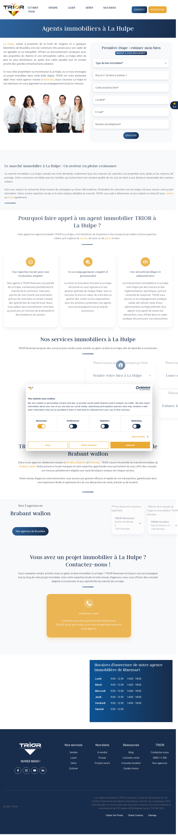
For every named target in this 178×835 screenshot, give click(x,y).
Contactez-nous (160, 752)
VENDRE (53, 7)
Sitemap (152, 815)
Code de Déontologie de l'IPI (153, 797)
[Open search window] (171, 9)
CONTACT (139, 9)
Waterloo (81, 462)
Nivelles (70, 462)
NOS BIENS (109, 7)
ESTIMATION (157, 9)
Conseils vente (131, 757)
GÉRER (89, 7)
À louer (102, 757)
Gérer (73, 763)
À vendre (102, 752)
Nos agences (159, 763)
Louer (73, 757)
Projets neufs (102, 763)
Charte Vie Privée (114, 815)
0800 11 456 (160, 757)
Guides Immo (131, 768)
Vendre (74, 752)
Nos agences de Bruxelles (30, 531)
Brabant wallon (27, 466)
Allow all (130, 447)
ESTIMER (33, 7)
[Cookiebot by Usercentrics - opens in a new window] (138, 391)
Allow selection (89, 447)
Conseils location (131, 763)
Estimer (73, 768)
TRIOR (159, 745)
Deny (47, 447)
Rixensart (48, 79)
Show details (138, 439)
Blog (131, 752)
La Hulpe (8, 43)
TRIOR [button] (31, 11)
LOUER (71, 7)
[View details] (17, 770)
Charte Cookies (135, 815)
